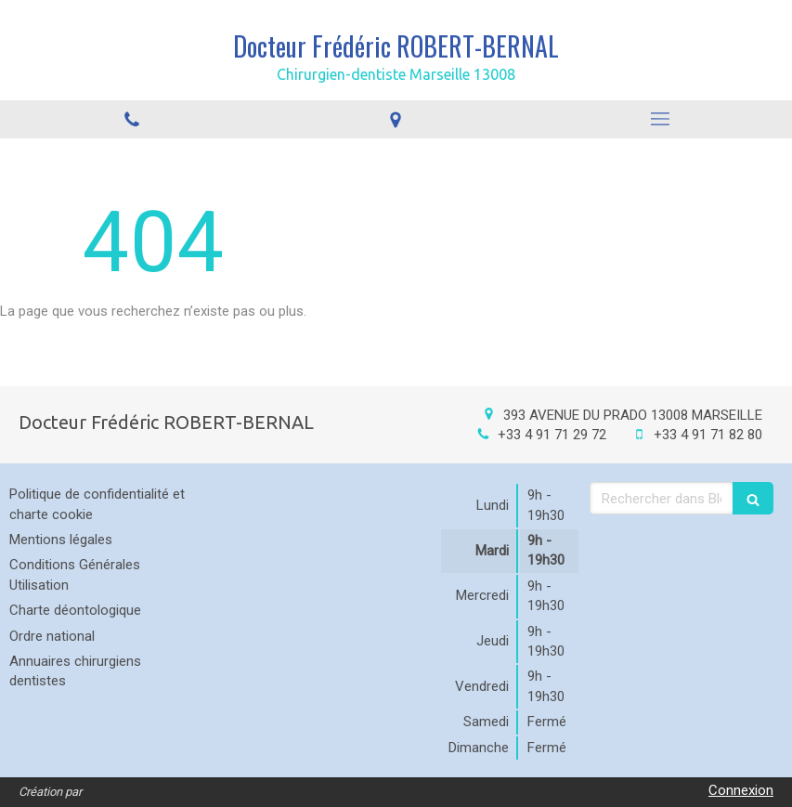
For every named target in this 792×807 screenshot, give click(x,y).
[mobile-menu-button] (660, 118)
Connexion (740, 790)
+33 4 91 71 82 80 (708, 434)
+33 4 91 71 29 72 (552, 434)
